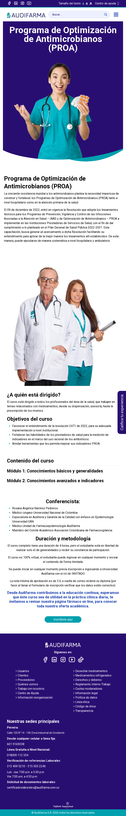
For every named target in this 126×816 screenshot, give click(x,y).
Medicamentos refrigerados (91, 676)
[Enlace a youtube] (29, 3)
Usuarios (22, 671)
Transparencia (82, 711)
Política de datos (84, 698)
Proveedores (25, 680)
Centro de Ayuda (27, 693)
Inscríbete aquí (63, 619)
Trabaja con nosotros (29, 689)
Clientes (21, 676)
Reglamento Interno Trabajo (91, 685)
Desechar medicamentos (90, 671)
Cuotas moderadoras (87, 689)
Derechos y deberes (87, 680)
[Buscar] (105, 14)
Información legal (85, 693)
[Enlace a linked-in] (16, 3)
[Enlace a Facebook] (9, 3)
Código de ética (84, 707)
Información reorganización (34, 698)
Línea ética (80, 702)
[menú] (116, 14)
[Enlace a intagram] (22, 3)
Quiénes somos (26, 685)
